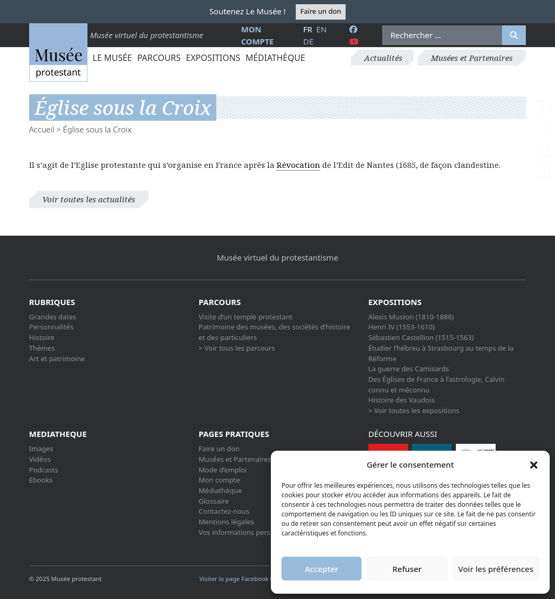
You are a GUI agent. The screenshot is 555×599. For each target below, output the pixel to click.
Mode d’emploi (223, 470)
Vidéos (40, 459)
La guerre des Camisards (408, 368)
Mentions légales (226, 521)
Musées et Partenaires (472, 57)
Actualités (383, 57)
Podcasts (43, 470)
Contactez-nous (224, 511)
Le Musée (112, 58)
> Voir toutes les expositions (414, 410)
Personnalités (51, 327)
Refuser (406, 569)
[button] (533, 464)
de (308, 41)
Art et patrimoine (57, 358)
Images (41, 448)
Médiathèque (275, 58)
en (321, 29)
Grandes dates (52, 316)
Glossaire (214, 501)
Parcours (159, 58)
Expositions (213, 58)
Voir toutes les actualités (88, 199)
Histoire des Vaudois (401, 400)
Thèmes (42, 348)
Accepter (321, 569)
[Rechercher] (514, 35)
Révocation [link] (298, 164)
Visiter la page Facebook (237, 579)
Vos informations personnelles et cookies (265, 532)
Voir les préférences (496, 569)
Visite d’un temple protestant (246, 316)
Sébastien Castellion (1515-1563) (421, 337)
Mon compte (219, 480)
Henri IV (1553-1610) (401, 327)
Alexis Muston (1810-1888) (411, 316)
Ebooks (41, 480)
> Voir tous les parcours (237, 348)
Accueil (42, 129)
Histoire (42, 337)
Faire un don (320, 11)
